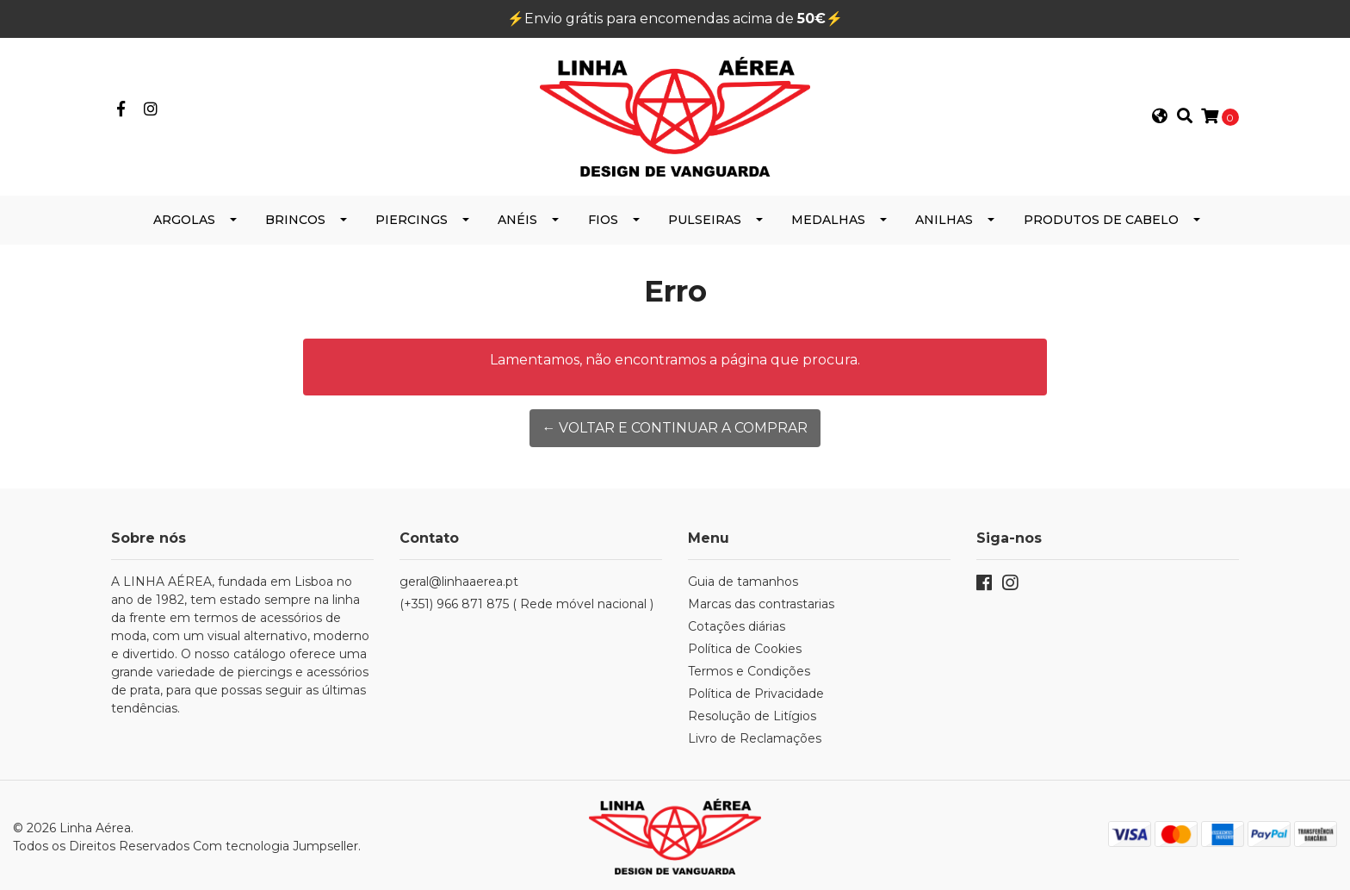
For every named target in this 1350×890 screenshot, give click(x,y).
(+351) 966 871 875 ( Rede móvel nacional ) (526, 601)
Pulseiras (704, 217)
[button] (1159, 115)
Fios (603, 217)
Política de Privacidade (756, 691)
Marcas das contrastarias (761, 601)
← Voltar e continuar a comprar (675, 425)
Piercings (411, 217)
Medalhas (828, 217)
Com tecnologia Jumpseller (275, 842)
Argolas (184, 217)
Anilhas (944, 217)
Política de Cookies (745, 646)
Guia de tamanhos (743, 579)
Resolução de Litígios (752, 713)
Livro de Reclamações (754, 736)
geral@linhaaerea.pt (458, 579)
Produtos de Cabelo (1101, 217)
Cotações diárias (736, 624)
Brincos (295, 217)
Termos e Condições (749, 668)
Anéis (517, 217)
